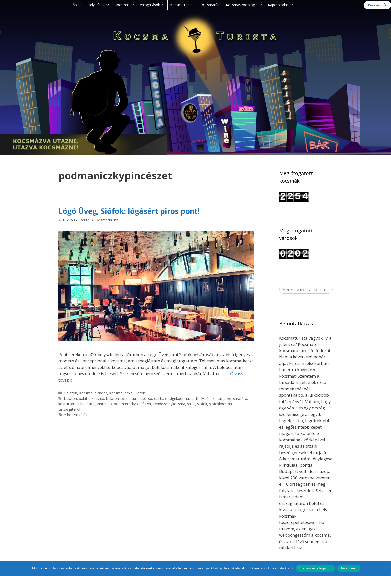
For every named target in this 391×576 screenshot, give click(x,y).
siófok (202, 403)
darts (158, 398)
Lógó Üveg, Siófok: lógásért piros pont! (129, 211)
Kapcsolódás (280, 4)
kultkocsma (86, 403)
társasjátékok (69, 409)
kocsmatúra (237, 398)
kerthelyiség (201, 398)
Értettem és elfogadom (315, 568)
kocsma (219, 398)
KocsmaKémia (121, 393)
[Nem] (384, 568)
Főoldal (76, 4)
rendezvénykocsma (169, 403)
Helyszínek (98, 4)
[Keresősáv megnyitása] (377, 5)
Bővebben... (349, 568)
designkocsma (177, 398)
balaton (70, 398)
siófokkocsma (220, 403)
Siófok (140, 393)
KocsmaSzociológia (244, 4)
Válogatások (152, 4)
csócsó (146, 398)
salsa (191, 403)
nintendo (104, 403)
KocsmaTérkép (182, 4)
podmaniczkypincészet (132, 403)
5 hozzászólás (75, 414)
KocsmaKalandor (93, 393)
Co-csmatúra (210, 4)
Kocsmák (125, 4)
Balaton (70, 393)
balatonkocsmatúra (122, 398)
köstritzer (66, 403)
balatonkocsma (91, 398)
